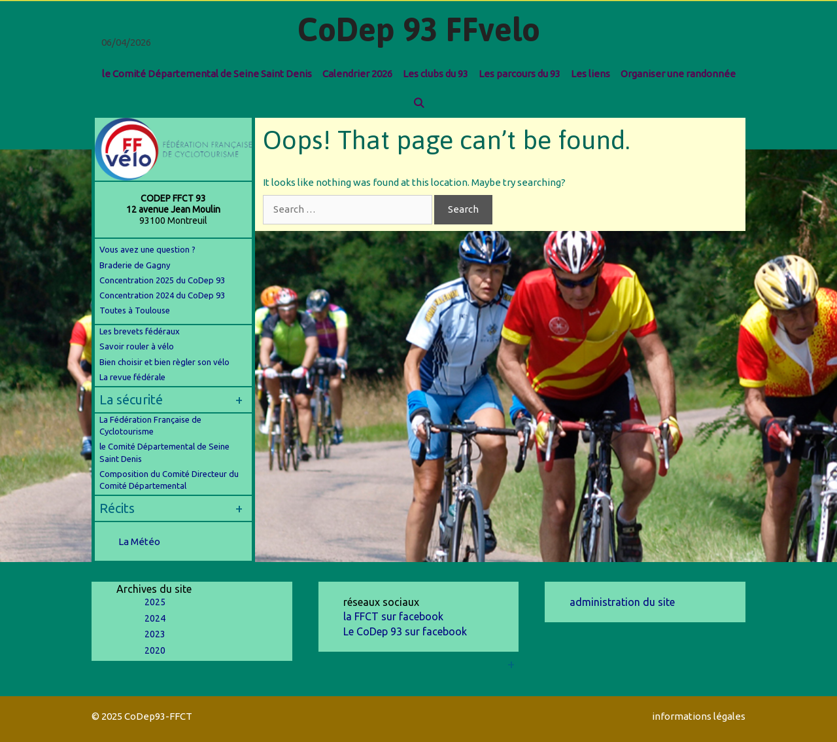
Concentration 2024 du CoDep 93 (163, 295)
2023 (155, 634)
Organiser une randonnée (678, 73)
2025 (155, 602)
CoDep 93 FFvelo (419, 29)
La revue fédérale (132, 376)
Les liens (590, 73)
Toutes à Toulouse (134, 310)
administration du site (622, 602)
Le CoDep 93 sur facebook (405, 631)
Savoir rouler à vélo (136, 346)
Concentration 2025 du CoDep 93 (162, 280)
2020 (155, 650)
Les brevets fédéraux (139, 331)
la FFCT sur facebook (393, 616)
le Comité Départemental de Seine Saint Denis (207, 73)
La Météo (139, 541)
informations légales (698, 716)
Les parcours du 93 (519, 73)
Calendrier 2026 (357, 73)
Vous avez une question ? (147, 249)
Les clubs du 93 (435, 73)
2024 (155, 618)
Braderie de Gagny (134, 265)
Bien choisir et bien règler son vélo (164, 361)
